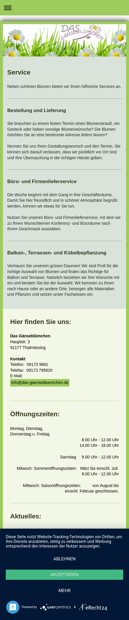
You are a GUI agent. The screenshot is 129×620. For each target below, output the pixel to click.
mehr (64, 590)
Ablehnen (64, 558)
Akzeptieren (64, 574)
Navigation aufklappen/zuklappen (64, 7)
